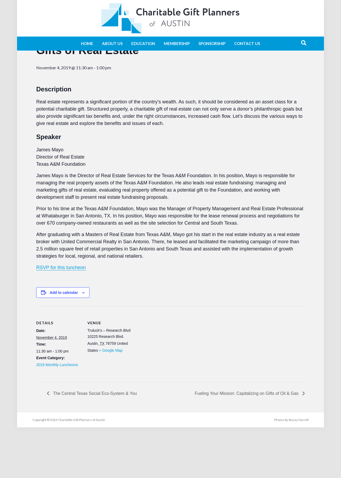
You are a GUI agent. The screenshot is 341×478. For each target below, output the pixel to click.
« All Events (48, 64)
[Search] (303, 43)
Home (87, 43)
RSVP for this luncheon (61, 318)
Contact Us (247, 43)
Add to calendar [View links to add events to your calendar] (64, 343)
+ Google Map (111, 401)
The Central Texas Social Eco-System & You (94, 444)
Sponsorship (211, 43)
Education (143, 43)
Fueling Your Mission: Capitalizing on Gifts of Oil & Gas (247, 444)
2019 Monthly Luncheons (57, 415)
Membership (177, 43)
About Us (112, 43)
